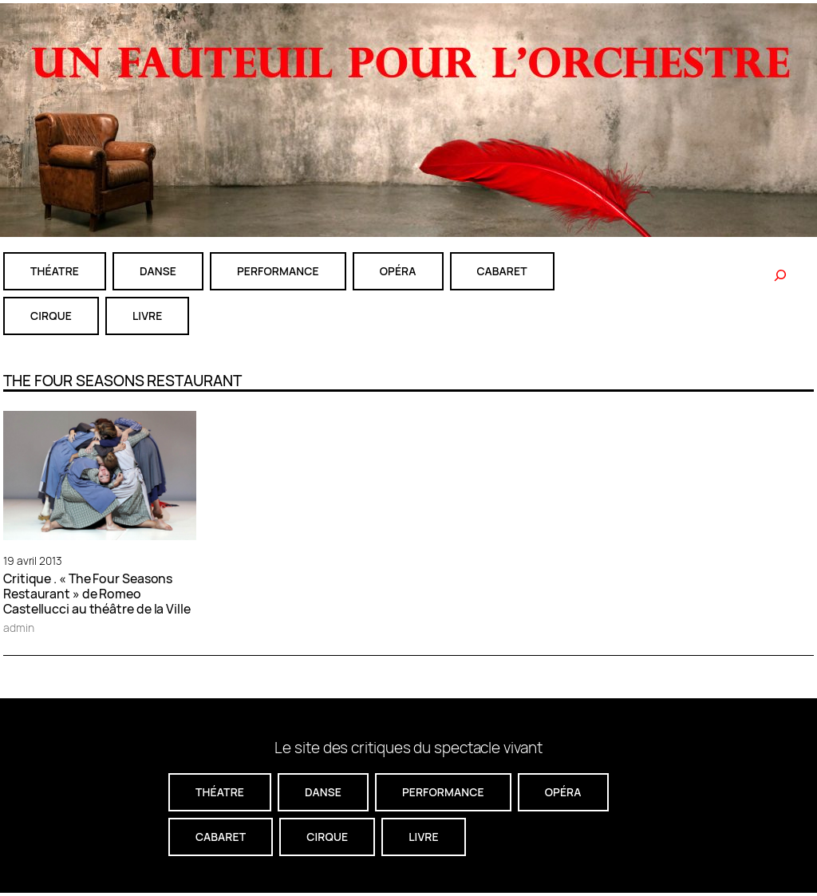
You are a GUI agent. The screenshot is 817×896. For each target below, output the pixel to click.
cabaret (502, 270)
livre (147, 315)
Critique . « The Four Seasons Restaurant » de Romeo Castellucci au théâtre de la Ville (97, 594)
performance (278, 270)
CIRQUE (51, 315)
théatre (54, 270)
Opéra (398, 270)
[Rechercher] (780, 275)
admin (18, 627)
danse (158, 270)
